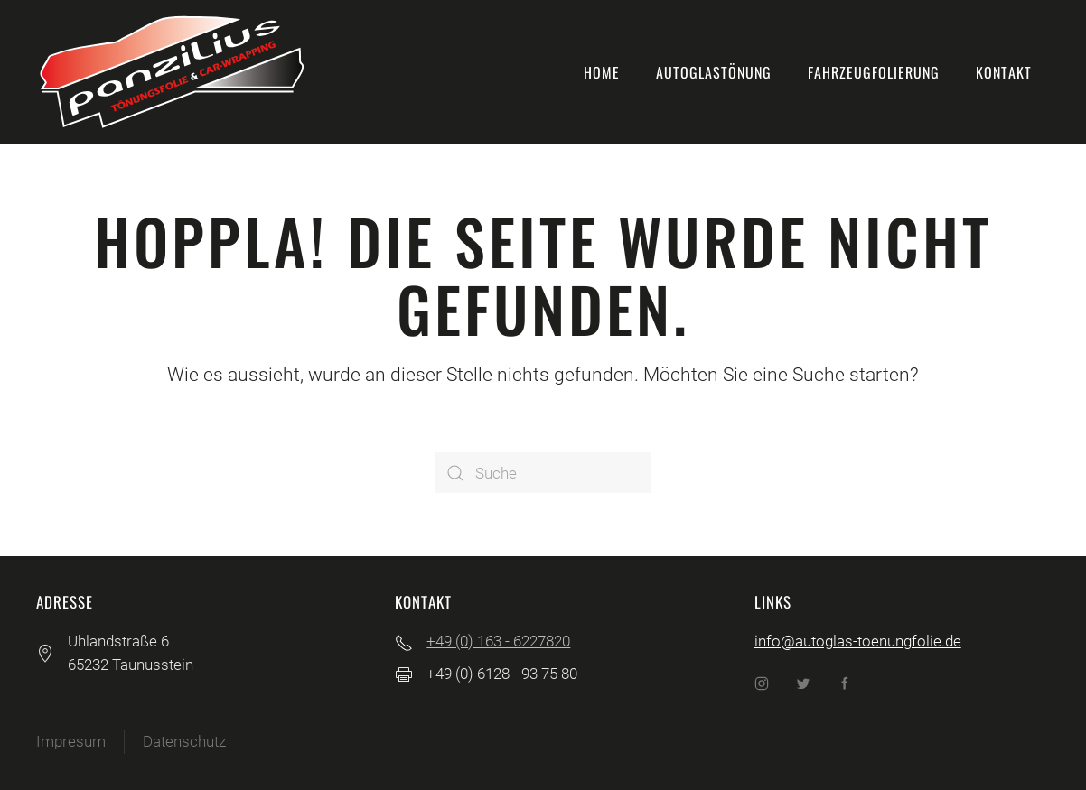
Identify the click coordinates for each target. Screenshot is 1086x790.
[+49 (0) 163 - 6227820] (404, 641)
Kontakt (1004, 72)
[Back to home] (171, 72)
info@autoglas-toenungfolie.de (857, 641)
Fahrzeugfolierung (874, 72)
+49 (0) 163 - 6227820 (498, 641)
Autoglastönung (714, 72)
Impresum (71, 741)
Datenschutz (184, 741)
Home (602, 72)
